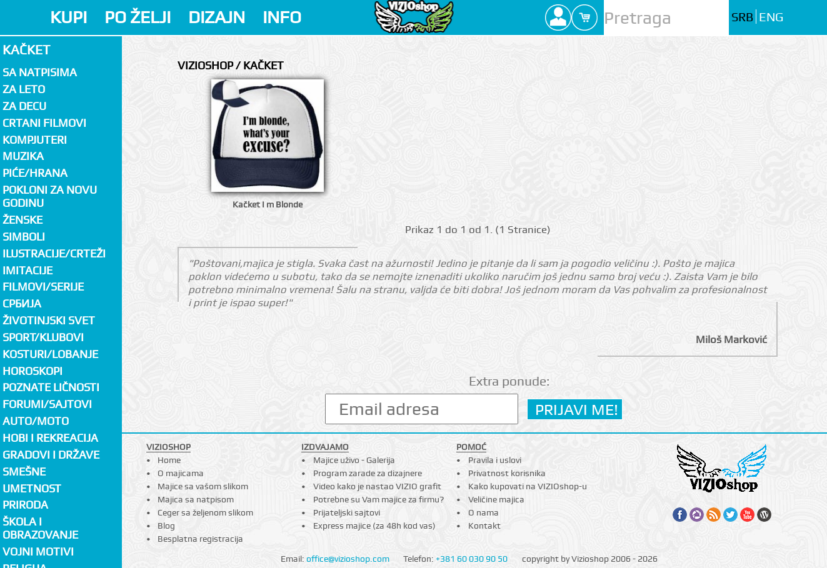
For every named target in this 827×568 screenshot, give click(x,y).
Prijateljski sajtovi (346, 512)
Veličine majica (496, 499)
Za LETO (24, 89)
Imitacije (28, 270)
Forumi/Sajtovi (47, 404)
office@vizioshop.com (347, 559)
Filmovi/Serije (43, 286)
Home (169, 460)
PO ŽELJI (137, 17)
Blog (166, 526)
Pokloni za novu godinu (50, 196)
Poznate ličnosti (51, 387)
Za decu (24, 105)
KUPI (68, 17)
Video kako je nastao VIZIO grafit (377, 486)
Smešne (24, 471)
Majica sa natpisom (196, 499)
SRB (742, 17)
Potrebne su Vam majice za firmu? (378, 499)
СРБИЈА (22, 303)
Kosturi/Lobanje (50, 354)
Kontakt (484, 526)
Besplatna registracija (200, 539)
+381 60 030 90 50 (472, 559)
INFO (282, 17)
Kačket (26, 49)
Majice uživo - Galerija (354, 460)
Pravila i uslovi (494, 460)
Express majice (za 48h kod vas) (374, 526)
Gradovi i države (51, 454)
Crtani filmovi (44, 122)
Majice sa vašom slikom (203, 486)
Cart (584, 17)
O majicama (181, 473)
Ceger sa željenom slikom (205, 512)
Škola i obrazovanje (40, 528)
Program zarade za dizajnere (367, 473)
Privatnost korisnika (507, 473)
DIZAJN (216, 17)
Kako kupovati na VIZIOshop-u (527, 486)
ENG (771, 17)
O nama (483, 512)
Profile (558, 17)
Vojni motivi (38, 551)
